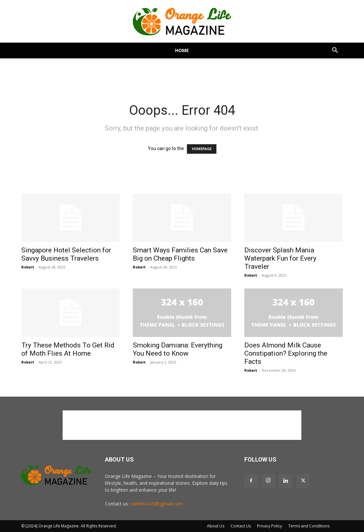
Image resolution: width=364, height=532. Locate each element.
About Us (215, 526)
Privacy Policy (269, 526)
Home (182, 50)
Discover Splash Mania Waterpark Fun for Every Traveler (280, 258)
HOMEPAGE (202, 149)
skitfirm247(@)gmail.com (156, 504)
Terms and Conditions (309, 526)
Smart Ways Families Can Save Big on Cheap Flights (180, 254)
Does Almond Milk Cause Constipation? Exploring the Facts (285, 353)
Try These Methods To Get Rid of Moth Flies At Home (67, 349)
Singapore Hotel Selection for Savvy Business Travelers (66, 254)
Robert (27, 267)
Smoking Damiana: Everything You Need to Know (177, 349)
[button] (335, 51)
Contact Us (241, 526)
